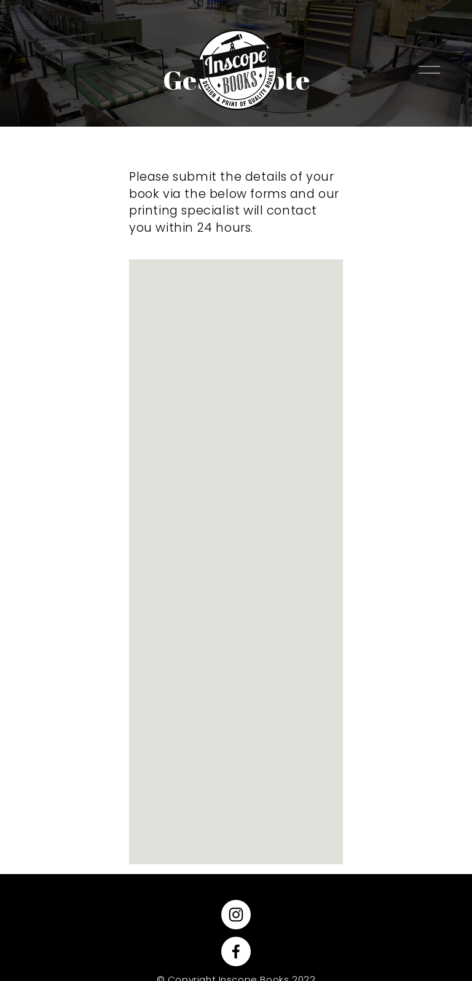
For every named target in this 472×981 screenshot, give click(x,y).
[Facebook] (236, 951)
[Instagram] (236, 914)
